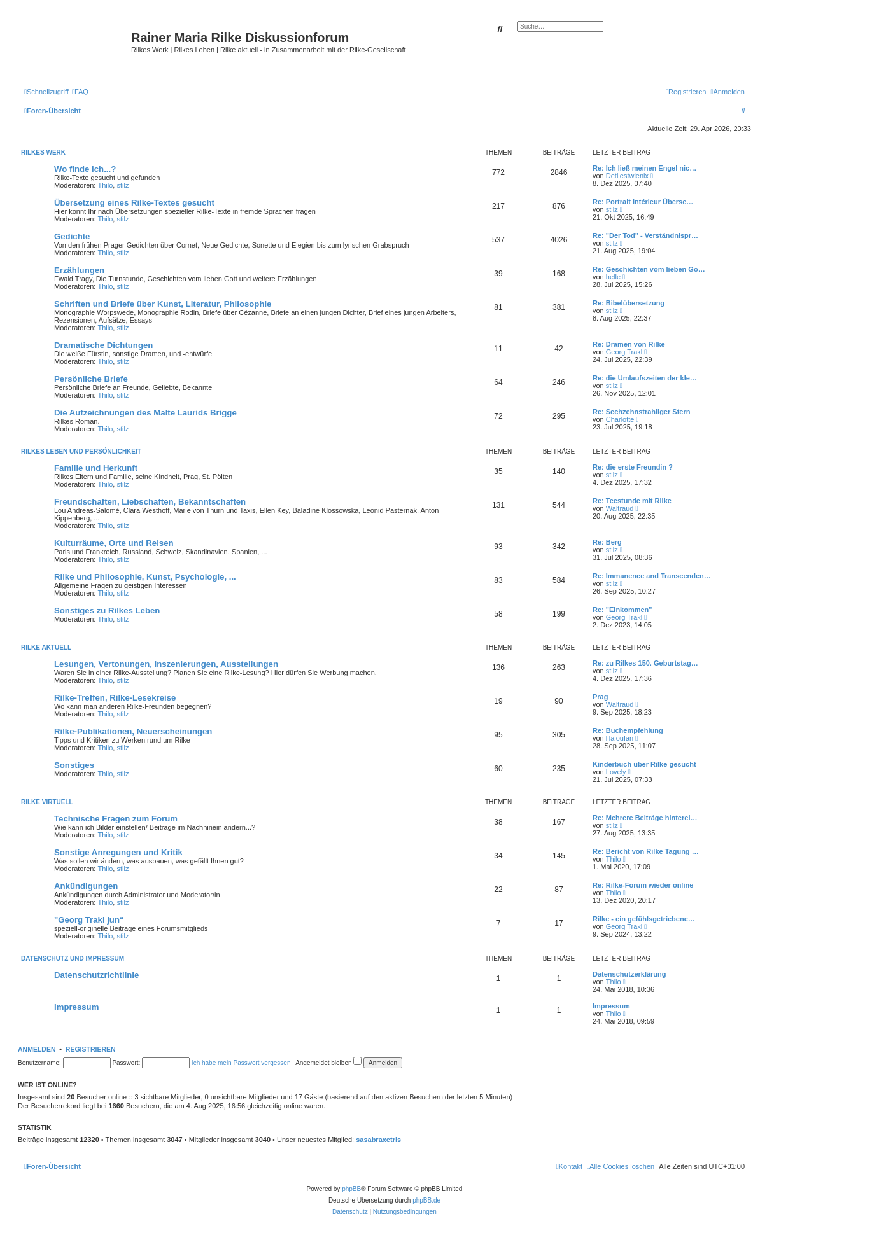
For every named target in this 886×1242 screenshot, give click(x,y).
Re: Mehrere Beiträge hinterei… (645, 817)
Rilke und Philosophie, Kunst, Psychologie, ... (145, 577)
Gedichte (72, 236)
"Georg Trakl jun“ (89, 920)
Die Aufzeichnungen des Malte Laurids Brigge (145, 412)
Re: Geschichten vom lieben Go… (649, 269)
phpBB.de (426, 1200)
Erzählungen (79, 270)
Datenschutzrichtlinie (96, 975)
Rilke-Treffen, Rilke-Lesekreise (115, 697)
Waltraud (620, 508)
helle (613, 277)
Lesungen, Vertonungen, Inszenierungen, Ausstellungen (166, 664)
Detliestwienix (627, 175)
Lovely (616, 772)
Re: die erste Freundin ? (633, 467)
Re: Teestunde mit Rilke (632, 501)
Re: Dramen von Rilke (629, 344)
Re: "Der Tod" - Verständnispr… (645, 235)
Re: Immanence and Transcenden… (652, 576)
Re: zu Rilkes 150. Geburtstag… (645, 663)
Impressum (76, 1007)
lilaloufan (619, 738)
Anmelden (37, 1049)
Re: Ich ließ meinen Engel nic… (644, 168)
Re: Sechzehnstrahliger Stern (641, 411)
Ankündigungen (86, 886)
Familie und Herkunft (95, 468)
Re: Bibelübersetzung (628, 303)
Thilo (105, 185)
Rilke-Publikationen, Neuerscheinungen (133, 731)
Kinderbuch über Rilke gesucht (644, 764)
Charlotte (620, 419)
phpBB (351, 1188)
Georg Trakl (624, 352)
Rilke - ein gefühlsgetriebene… (644, 919)
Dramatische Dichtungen (103, 345)
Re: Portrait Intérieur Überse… (643, 202)
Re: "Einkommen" (622, 609)
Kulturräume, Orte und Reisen (114, 543)
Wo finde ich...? (85, 169)
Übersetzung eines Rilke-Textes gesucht (134, 202)
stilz (122, 185)
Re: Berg (607, 542)
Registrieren (91, 1049)
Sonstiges (74, 765)
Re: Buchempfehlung (628, 730)
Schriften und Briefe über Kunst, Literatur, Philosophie (162, 304)
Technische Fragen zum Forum (116, 818)
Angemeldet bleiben (328, 1062)
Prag (600, 697)
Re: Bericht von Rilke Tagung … (646, 851)
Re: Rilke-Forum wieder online (643, 885)
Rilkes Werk (43, 152)
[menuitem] (80, 91)
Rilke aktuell (46, 647)
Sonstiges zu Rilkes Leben (107, 610)
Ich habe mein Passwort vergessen (241, 1062)
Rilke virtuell (47, 802)
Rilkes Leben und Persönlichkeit (81, 451)
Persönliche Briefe (91, 379)
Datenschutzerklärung (629, 974)
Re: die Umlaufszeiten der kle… (645, 378)
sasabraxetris (378, 1139)
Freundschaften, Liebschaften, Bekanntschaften (150, 501)
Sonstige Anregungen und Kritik (118, 852)
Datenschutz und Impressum (72, 958)
